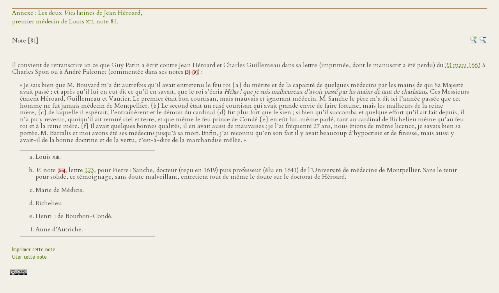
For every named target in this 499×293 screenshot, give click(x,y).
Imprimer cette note (33, 249)
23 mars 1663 (463, 65)
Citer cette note (29, 257)
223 (89, 170)
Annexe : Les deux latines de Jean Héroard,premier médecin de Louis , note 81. (77, 17)
